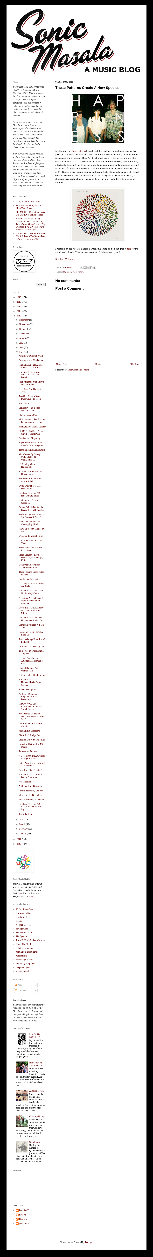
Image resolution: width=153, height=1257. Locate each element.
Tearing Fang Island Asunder (32, 450)
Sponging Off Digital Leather (32, 427)
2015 (19, 302)
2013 (19, 311)
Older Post (134, 364)
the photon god (23, 967)
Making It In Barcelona (29, 731)
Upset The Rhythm (24, 944)
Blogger (88, 1242)
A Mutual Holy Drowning (30, 786)
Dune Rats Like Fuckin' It (30, 770)
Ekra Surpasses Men (28, 415)
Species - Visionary (65, 259)
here (129, 248)
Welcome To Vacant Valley (31, 536)
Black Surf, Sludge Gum (30, 735)
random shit (21, 956)
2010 (19, 844)
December (24, 320)
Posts (18, 985)
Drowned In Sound (24, 913)
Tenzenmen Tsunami (28, 751)
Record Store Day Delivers (31, 790)
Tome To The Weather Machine (30, 940)
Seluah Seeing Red (27, 689)
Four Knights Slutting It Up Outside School (31, 383)
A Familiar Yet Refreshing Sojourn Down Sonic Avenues (31, 601)
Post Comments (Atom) (79, 370)
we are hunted (22, 971)
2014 (19, 306)
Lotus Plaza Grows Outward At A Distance (32, 764)
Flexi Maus (24, 403)
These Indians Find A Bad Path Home (30, 549)
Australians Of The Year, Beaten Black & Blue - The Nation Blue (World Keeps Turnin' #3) (31, 236)
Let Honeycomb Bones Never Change (29, 409)
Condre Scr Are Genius (29, 579)
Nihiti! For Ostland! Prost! (31, 356)
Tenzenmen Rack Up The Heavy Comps (30, 472)
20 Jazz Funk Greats (25, 909)
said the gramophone (25, 963)
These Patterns (78, 150)
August (22, 338)
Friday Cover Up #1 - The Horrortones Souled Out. (31, 619)
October (23, 329)
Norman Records (23, 925)
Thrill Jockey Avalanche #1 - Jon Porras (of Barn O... (32, 515)
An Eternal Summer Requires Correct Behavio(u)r (28, 697)
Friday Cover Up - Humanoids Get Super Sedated (30, 682)
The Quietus (21, 936)
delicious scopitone (25, 948)
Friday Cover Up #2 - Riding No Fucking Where (32, 592)
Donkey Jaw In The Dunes (31, 360)
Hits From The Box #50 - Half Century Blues (30, 494)
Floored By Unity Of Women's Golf (28, 669)
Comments (21, 990)
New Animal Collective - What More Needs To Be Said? (31, 716)
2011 (19, 839)
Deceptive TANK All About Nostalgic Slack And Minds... (31, 611)
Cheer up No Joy (37, 1116)
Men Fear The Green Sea (30, 795)
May (21, 352)
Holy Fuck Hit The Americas (35, 1064)
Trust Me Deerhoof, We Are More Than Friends (28, 207)
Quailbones (34, 1142)
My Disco (67, 272)
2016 (19, 297)
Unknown (23, 1219)
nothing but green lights (27, 952)
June (21, 347)
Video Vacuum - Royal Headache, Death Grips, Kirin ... (31, 558)
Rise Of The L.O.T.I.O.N (35, 1035)
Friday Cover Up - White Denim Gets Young (30, 776)
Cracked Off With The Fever (32, 740)
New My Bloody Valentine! (31, 799)
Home (98, 364)
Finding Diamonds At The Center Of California (30, 366)
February (23, 829)
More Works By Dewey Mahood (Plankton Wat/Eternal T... (29, 457)
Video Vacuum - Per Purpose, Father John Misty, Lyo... (32, 420)
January (23, 833)
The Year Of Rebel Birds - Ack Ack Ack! (31, 480)
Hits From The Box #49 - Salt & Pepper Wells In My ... (30, 807)
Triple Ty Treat (25, 814)
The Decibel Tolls (24, 932)
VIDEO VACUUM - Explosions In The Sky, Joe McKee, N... (30, 707)
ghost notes (24, 1223)
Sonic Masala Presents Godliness (29, 501)
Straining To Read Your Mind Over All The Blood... (29, 375)
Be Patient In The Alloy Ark (31, 646)
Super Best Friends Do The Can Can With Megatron (31, 444)
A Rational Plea (36, 1091)
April (22, 819)
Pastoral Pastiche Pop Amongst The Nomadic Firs (30, 661)
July (21, 343)
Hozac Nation (25, 782)
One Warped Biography (29, 438)
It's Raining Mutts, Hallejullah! (27, 465)
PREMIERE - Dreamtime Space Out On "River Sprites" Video (30, 213)
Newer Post (61, 364)
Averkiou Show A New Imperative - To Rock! (30, 397)
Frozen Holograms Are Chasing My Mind (29, 523)
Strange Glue (22, 929)
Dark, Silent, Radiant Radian (29, 201)
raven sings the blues (25, 959)
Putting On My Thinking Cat (32, 675)
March (22, 824)
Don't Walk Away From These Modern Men (29, 566)
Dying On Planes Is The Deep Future (30, 487)
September (24, 333)
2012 (19, 315)
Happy (19, 921)
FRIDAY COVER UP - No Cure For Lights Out (31, 432)
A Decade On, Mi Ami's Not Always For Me (32, 757)
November (24, 324)
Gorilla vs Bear (23, 917)
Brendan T (24, 1210)
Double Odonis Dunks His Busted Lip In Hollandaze (32, 508)
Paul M (22, 1215)
